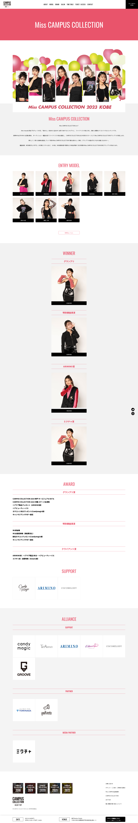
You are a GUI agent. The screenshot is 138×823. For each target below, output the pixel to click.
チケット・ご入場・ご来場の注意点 (115, 787)
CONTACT (90, 4)
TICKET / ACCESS (80, 4)
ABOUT (46, 4)
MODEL (51, 4)
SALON (63, 4)
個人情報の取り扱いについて (114, 803)
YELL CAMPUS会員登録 (112, 791)
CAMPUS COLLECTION (112, 795)
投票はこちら (69, 233)
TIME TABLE (70, 4)
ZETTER (108, 799)
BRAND (57, 4)
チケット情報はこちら (116, 819)
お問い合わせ (109, 783)
